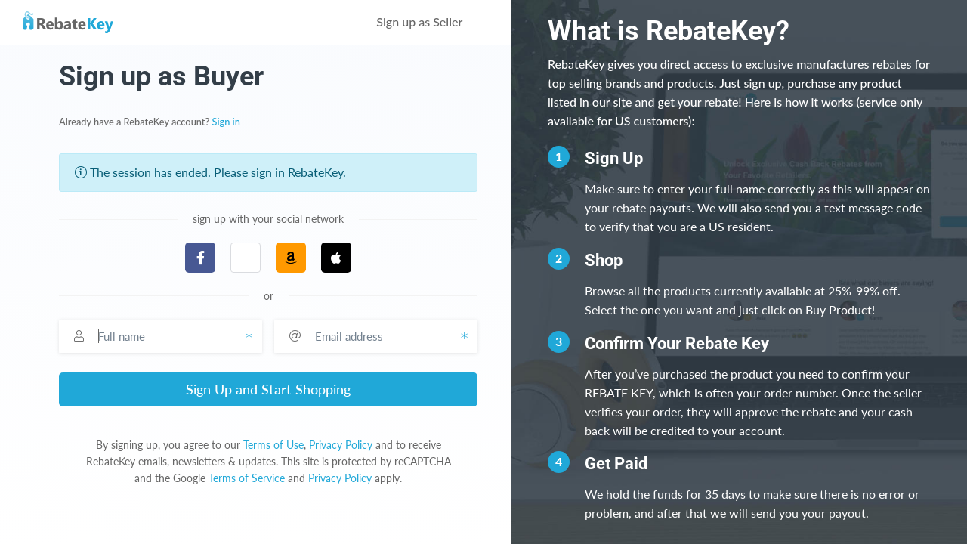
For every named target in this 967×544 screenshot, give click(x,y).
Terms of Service (247, 477)
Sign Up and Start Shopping (268, 389)
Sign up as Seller (430, 21)
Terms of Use (273, 444)
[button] (245, 258)
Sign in (226, 122)
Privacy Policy (340, 444)
